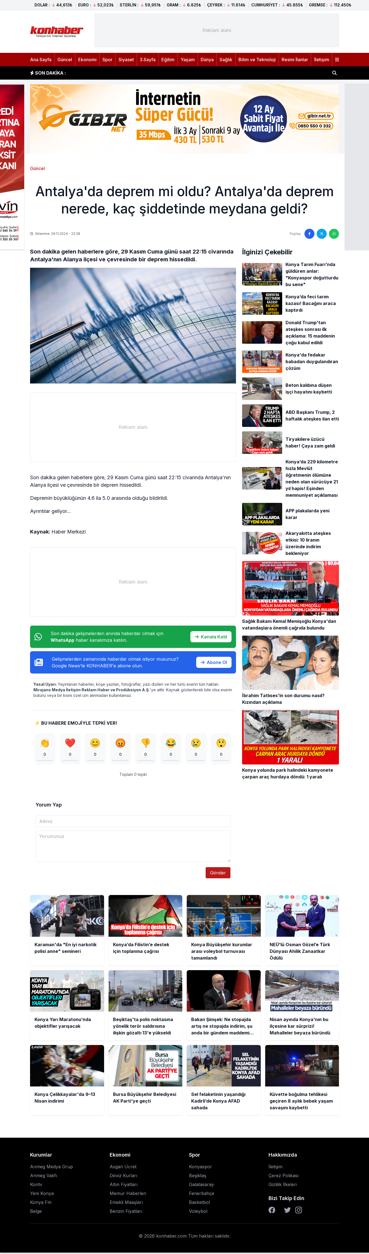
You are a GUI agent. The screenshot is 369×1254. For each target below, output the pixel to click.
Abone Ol (214, 662)
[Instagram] (298, 1211)
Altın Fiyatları (123, 1186)
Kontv (36, 1186)
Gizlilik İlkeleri (283, 1186)
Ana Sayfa (40, 59)
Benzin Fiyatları (126, 1212)
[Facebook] (272, 1211)
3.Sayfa (148, 59)
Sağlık (226, 59)
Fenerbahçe (201, 1195)
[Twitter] (287, 1211)
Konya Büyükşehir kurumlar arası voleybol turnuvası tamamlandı (145, 73)
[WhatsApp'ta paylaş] (334, 234)
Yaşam (188, 59)
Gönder (218, 874)
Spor (107, 59)
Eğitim (167, 59)
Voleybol (198, 1212)
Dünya (207, 59)
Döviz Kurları (123, 1177)
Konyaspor (200, 1168)
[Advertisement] (217, 30)
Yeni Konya (42, 1195)
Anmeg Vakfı (43, 1177)
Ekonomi (87, 59)
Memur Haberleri (128, 1195)
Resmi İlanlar (295, 59)
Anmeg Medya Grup (51, 1168)
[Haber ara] (334, 72)
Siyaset (126, 59)
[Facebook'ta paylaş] (309, 234)
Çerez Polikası (284, 1177)
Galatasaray (201, 1186)
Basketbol (199, 1203)
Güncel (64, 59)
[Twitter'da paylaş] (322, 234)
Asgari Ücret (123, 1168)
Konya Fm (40, 1203)
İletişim (321, 59)
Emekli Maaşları (126, 1203)
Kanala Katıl (211, 637)
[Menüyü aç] (337, 59)
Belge (36, 1212)
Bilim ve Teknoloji (257, 59)
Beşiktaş (197, 1177)
